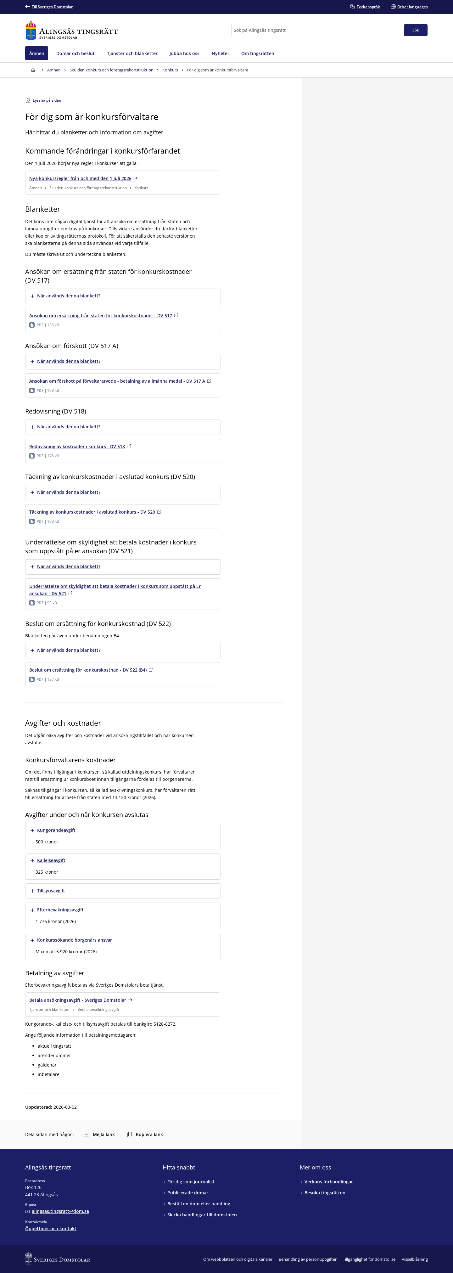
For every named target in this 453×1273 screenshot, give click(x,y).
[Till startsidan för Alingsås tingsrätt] (71, 30)
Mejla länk (99, 1134)
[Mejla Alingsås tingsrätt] (57, 1211)
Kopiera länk (145, 1134)
